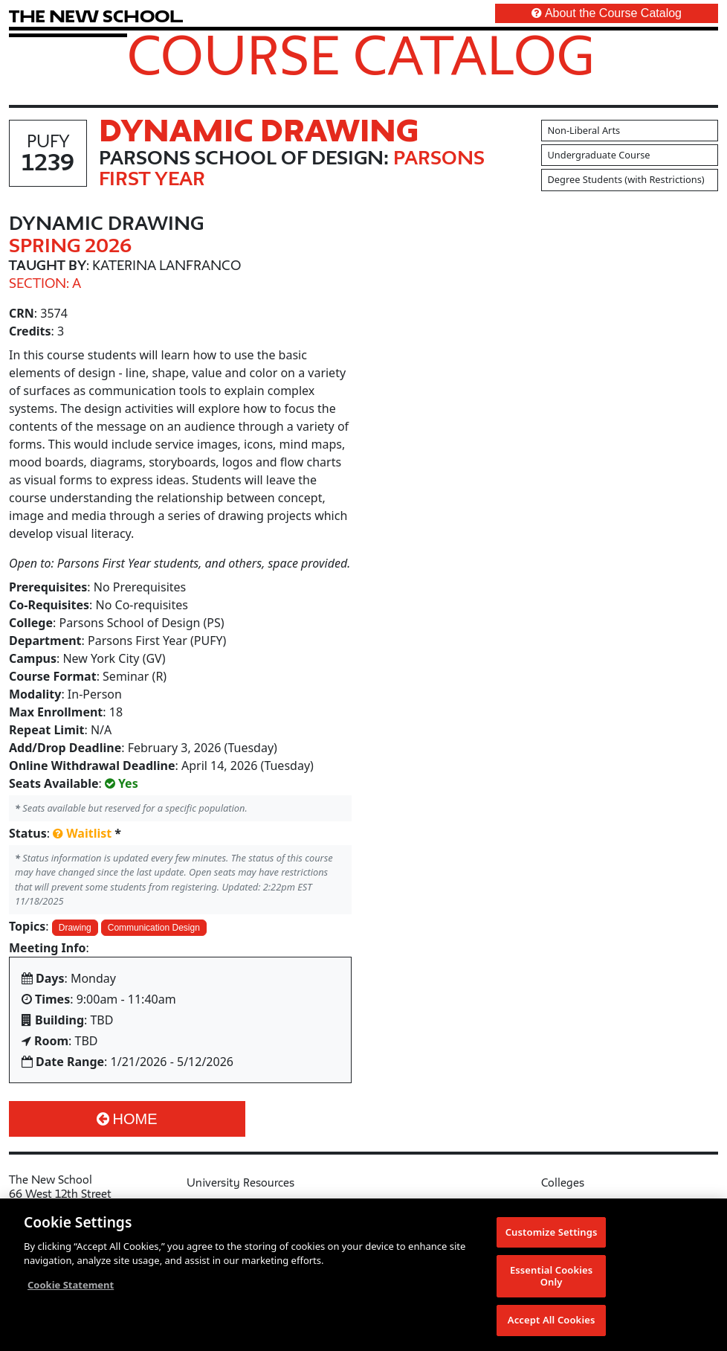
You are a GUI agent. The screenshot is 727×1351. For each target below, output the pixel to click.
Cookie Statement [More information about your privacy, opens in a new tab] (71, 1285)
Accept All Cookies (551, 1321)
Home (127, 1119)
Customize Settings (551, 1232)
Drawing (75, 927)
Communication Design (154, 927)
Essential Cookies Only (551, 1276)
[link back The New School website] (96, 16)
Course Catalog (361, 54)
